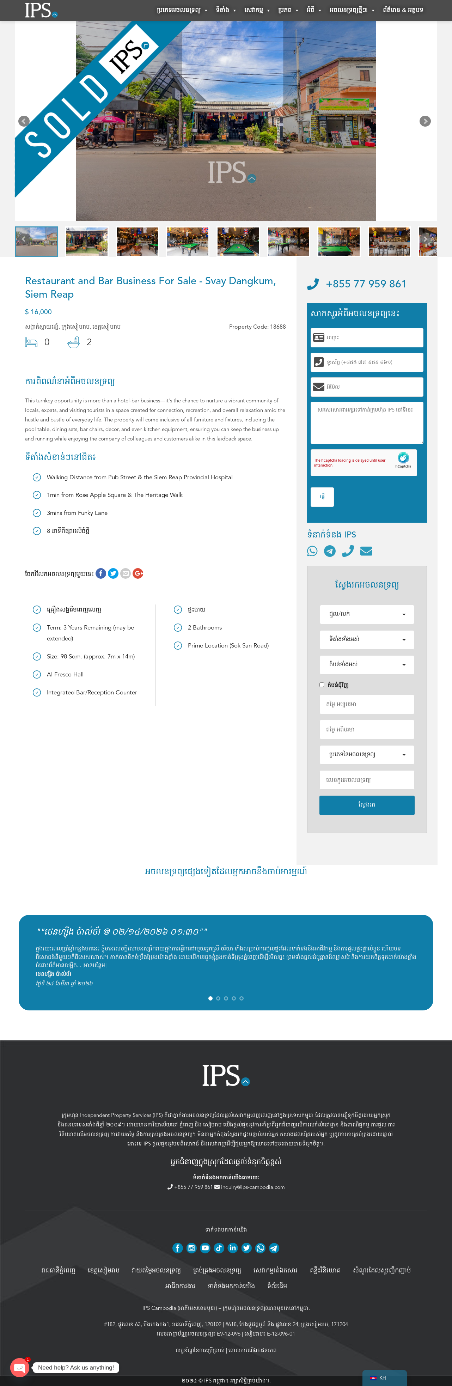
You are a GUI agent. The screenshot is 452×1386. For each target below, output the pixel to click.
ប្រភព (289, 11)
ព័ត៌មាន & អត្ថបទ (403, 10)
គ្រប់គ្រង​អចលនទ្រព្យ (217, 1271)
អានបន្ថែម (94, 965)
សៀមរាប (212, 1124)
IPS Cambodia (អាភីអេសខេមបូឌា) (179, 1308)
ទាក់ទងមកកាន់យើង (231, 1286)
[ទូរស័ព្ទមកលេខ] (348, 551)
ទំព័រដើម (277, 1286)
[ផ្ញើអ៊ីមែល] (366, 551)
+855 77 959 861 (357, 284)
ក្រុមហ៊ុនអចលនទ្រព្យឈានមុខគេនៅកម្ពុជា (266, 1308)
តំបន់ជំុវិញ (334, 685)
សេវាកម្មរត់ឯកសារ (276, 1271)
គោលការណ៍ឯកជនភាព (252, 1350)
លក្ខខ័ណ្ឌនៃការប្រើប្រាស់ (200, 1350)
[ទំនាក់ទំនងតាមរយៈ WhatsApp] (312, 551)
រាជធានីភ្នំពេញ (58, 1271)
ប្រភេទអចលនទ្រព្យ (183, 11)
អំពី (315, 11)
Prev (25, 123)
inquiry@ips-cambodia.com (249, 1187)
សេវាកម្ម (257, 11)
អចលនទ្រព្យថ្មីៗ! (353, 11)
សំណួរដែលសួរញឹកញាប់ (382, 1271)
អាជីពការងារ (180, 1286)
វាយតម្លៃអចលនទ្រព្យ (156, 1271)
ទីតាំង (226, 11)
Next (427, 123)
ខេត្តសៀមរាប (104, 1271)
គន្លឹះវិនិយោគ (325, 1271)
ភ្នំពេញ (186, 1124)
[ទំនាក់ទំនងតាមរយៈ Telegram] (330, 551)
